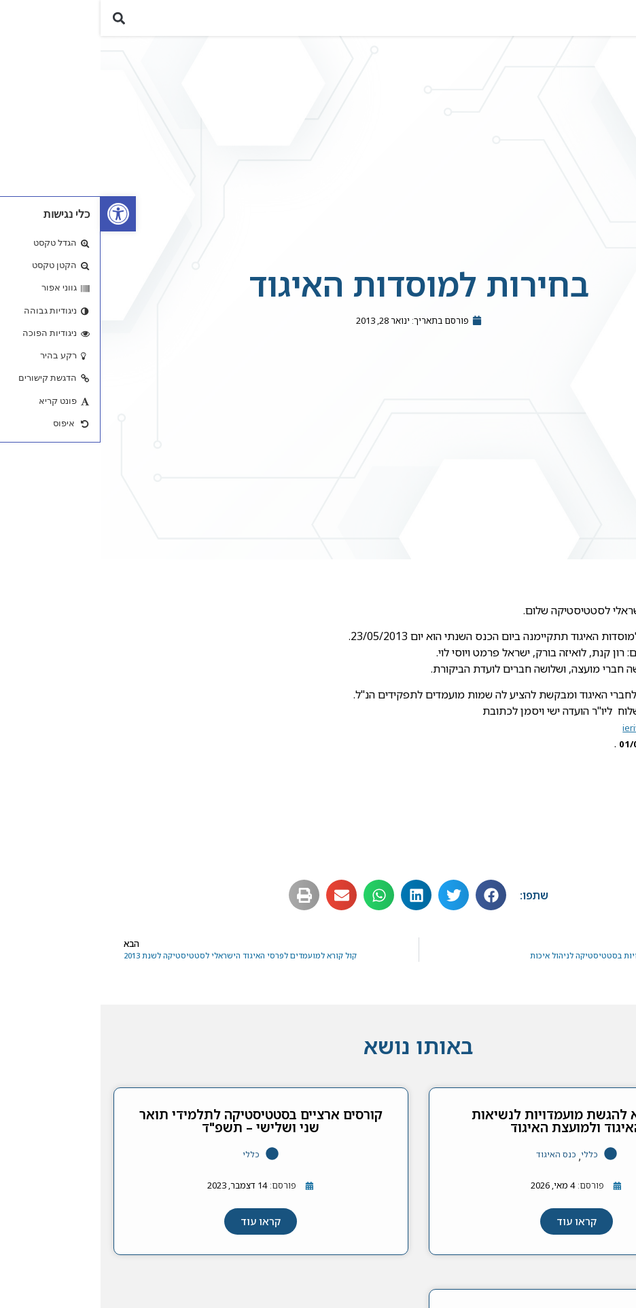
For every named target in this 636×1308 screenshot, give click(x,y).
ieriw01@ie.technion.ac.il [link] (572, 734)
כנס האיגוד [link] (456, 1160)
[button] (618, 21)
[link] (17, 213)
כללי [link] (488, 1160)
